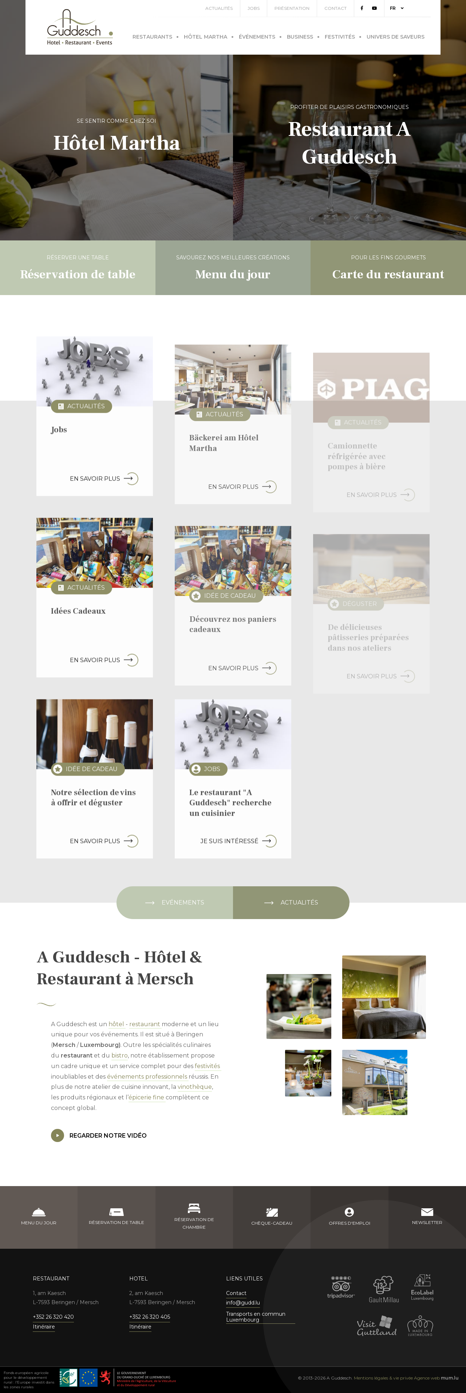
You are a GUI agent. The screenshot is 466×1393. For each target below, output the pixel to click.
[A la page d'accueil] (80, 26)
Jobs (263, 8)
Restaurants (152, 35)
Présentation (301, 8)
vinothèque (195, 1086)
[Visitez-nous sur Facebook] (372, 8)
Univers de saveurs (395, 35)
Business (300, 35)
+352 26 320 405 (149, 1317)
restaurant (145, 1024)
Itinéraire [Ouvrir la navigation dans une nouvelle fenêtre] (44, 1326)
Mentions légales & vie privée (383, 1378)
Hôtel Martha (205, 35)
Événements (257, 35)
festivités (208, 1066)
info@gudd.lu (243, 1302)
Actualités (228, 8)
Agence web (427, 1378)
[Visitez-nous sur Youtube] (384, 8)
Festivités (340, 35)
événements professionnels (148, 1076)
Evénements (183, 902)
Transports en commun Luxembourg (255, 1317)
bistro (119, 1055)
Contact (345, 8)
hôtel (117, 1024)
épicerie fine (147, 1097)
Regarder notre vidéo (99, 1135)
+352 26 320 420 (53, 1317)
